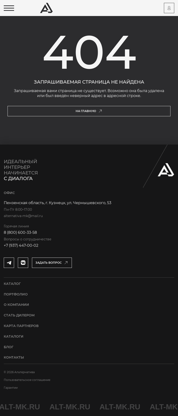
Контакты (14, 357)
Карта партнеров (21, 326)
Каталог (12, 284)
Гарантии (11, 387)
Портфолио (16, 294)
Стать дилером (19, 315)
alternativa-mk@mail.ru (23, 216)
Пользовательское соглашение (27, 380)
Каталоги (13, 336)
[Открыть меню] (9, 8)
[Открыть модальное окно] (52, 263)
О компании (16, 305)
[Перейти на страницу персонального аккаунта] (169, 8)
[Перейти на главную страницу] (46, 8)
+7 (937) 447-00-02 (21, 245)
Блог (8, 347)
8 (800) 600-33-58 (20, 232)
